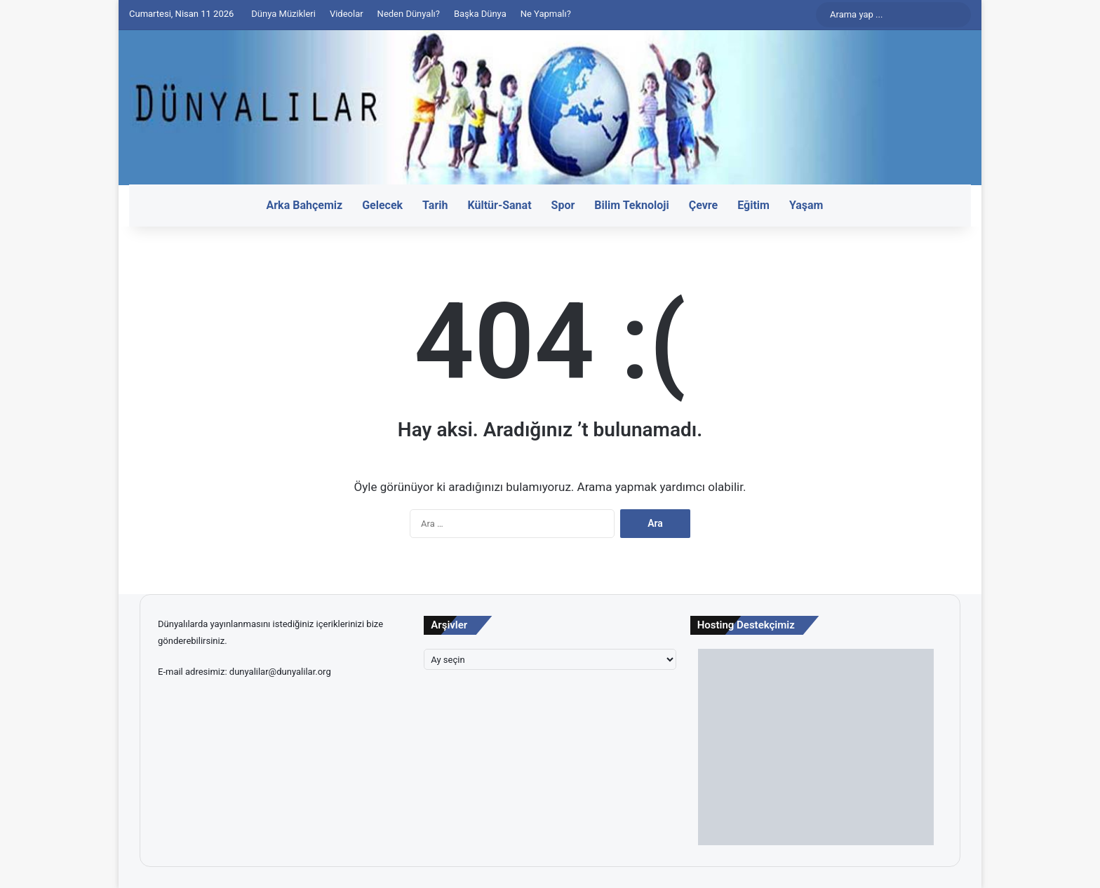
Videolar (346, 13)
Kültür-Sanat (499, 205)
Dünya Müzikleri (283, 13)
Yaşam (806, 205)
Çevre (703, 205)
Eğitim (753, 205)
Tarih (435, 205)
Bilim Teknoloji (631, 205)
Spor (563, 205)
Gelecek (382, 205)
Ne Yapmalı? (546, 13)
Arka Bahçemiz (305, 205)
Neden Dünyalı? (408, 13)
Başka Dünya (480, 13)
